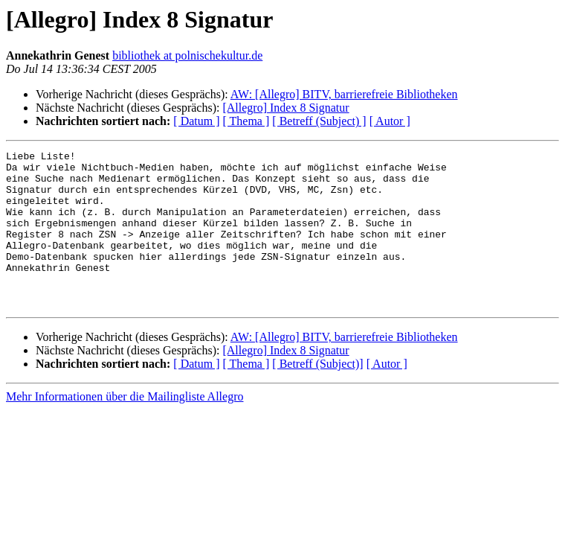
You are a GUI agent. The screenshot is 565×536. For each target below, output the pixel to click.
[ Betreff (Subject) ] (319, 121)
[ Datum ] (196, 121)
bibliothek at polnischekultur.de (187, 55)
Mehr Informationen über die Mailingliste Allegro (124, 427)
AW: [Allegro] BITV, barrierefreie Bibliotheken (344, 94)
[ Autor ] (389, 121)
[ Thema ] (246, 121)
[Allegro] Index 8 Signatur (285, 107)
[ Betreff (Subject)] (317, 395)
